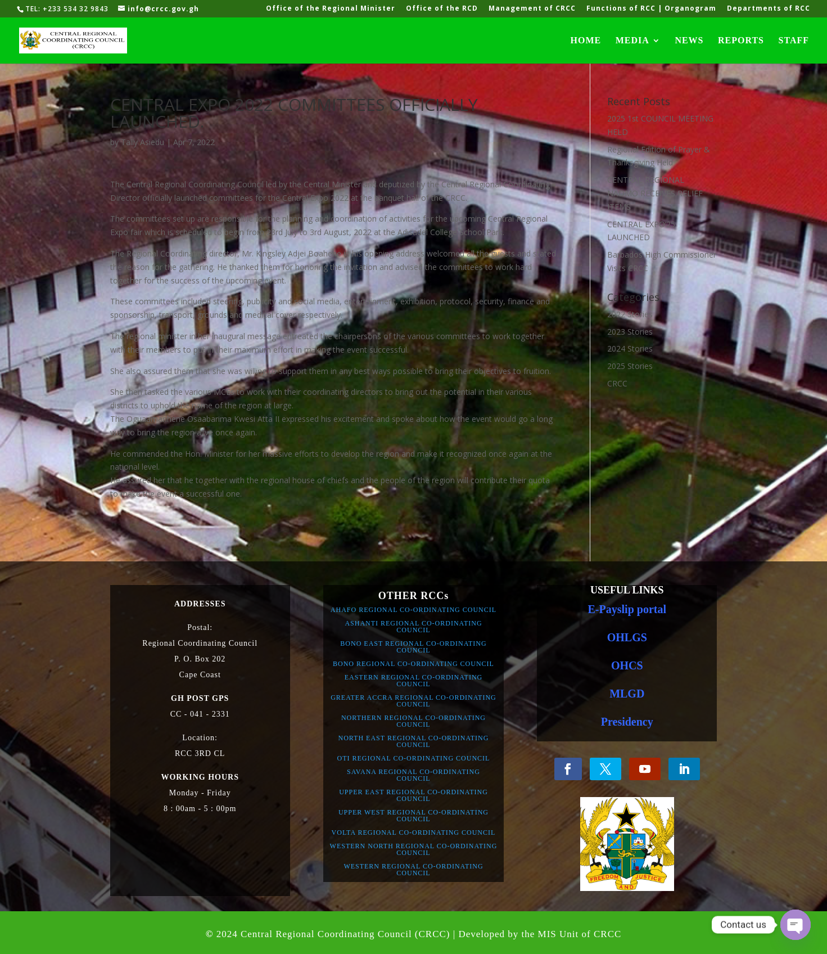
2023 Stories (630, 331)
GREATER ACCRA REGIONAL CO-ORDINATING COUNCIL (413, 701)
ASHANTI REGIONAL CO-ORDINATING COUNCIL (413, 626)
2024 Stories (630, 348)
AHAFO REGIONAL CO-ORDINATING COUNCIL (413, 610)
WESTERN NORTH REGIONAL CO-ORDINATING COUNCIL (414, 849)
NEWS (689, 41)
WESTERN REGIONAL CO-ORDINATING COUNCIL (413, 869)
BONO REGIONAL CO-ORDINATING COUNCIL (413, 664)
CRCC (617, 383)
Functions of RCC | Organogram (651, 9)
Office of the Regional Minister (330, 9)
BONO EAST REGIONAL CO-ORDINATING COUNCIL (413, 647)
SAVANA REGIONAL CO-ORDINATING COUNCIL (413, 775)
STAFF (794, 41)
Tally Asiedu (142, 142)
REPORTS (741, 41)
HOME (586, 41)
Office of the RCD (442, 9)
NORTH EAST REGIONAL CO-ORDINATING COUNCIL (413, 741)
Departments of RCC (768, 9)
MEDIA (632, 41)
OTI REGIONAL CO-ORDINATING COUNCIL (413, 758)
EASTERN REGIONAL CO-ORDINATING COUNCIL (414, 680)
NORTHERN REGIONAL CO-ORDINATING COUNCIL (413, 721)
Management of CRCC (532, 9)
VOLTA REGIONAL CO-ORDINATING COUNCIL (414, 832)
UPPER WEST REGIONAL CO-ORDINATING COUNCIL (413, 815)
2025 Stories (630, 366)
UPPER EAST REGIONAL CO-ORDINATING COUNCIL (413, 795)
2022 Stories (630, 314)
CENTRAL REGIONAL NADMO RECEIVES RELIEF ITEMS (655, 193)
